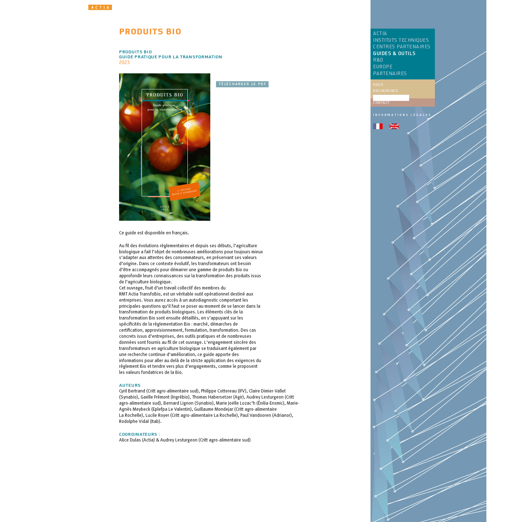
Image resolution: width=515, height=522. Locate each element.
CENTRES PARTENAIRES (402, 47)
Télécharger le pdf (242, 84)
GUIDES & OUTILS (394, 54)
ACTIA (380, 33)
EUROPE (382, 67)
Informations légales (402, 115)
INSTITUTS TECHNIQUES (401, 40)
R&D (378, 60)
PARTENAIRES (390, 74)
